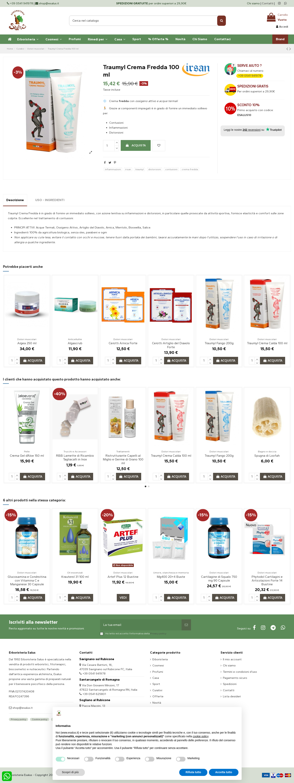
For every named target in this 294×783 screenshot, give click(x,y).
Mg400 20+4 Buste (171, 577)
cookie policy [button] (200, 736)
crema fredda (190, 169)
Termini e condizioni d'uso (240, 672)
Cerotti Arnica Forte (123, 343)
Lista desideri (232, 696)
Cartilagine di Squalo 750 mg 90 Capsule (219, 578)
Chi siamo (254, 3)
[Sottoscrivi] (186, 624)
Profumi (157, 672)
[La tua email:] (141, 624)
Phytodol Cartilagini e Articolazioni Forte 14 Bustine (267, 580)
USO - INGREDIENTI (49, 200)
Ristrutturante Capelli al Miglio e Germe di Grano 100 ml (123, 459)
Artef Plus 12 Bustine (123, 577)
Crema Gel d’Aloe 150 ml (27, 455)
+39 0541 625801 (94, 694)
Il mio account (232, 659)
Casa (155, 678)
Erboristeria (160, 659)
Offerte (157, 696)
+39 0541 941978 (249, 75)
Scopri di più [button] (70, 772)
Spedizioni (229, 684)
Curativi (157, 690)
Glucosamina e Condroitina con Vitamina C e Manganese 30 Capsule (27, 580)
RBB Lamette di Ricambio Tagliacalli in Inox (75, 457)
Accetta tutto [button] (223, 772)
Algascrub (75, 343)
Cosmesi (158, 665)
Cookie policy (39, 719)
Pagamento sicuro (235, 678)
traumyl (139, 169)
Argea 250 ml (26, 343)
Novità (156, 702)
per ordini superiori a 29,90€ (151, 3)
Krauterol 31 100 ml (75, 577)
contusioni (171, 169)
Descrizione (15, 200)
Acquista (135, 145)
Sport (156, 684)
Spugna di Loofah (267, 455)
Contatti (267, 3)
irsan (128, 169)
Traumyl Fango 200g (219, 343)
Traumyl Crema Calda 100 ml (267, 343)
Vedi (123, 597)
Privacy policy (158, 633)
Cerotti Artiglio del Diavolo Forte (171, 345)
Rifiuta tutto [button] (193, 772)
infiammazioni (113, 169)
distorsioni (154, 169)
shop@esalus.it (22, 708)
